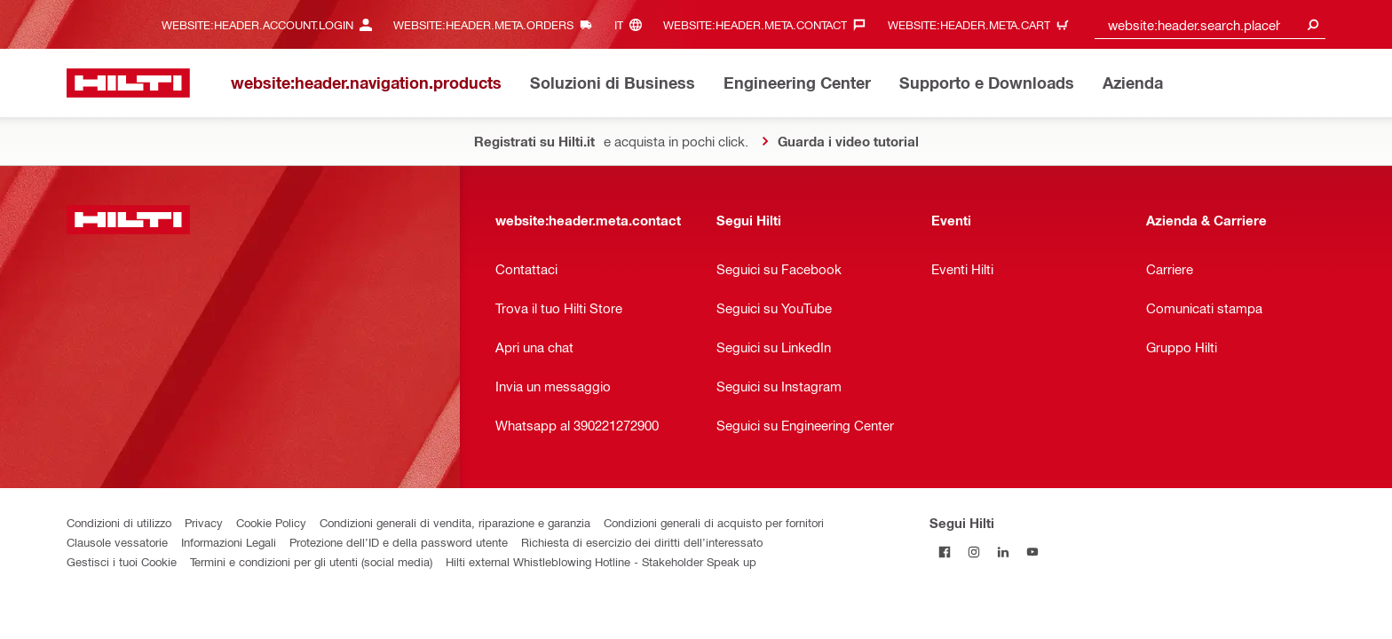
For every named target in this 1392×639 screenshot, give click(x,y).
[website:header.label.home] (128, 83)
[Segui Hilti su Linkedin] (1002, 551)
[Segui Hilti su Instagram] (973, 551)
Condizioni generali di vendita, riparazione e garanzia (455, 522)
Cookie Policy (271, 522)
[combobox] (1210, 24)
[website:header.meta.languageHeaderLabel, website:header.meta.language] (632, 24)
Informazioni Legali (228, 541)
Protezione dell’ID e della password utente (398, 541)
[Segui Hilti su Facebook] (944, 551)
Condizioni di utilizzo (119, 522)
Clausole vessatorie (117, 541)
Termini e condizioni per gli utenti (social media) (311, 561)
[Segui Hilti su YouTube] (1032, 551)
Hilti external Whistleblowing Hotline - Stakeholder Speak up (601, 561)
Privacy (204, 522)
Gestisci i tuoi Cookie (122, 561)
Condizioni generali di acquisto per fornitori (714, 522)
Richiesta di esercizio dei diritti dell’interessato (642, 541)
